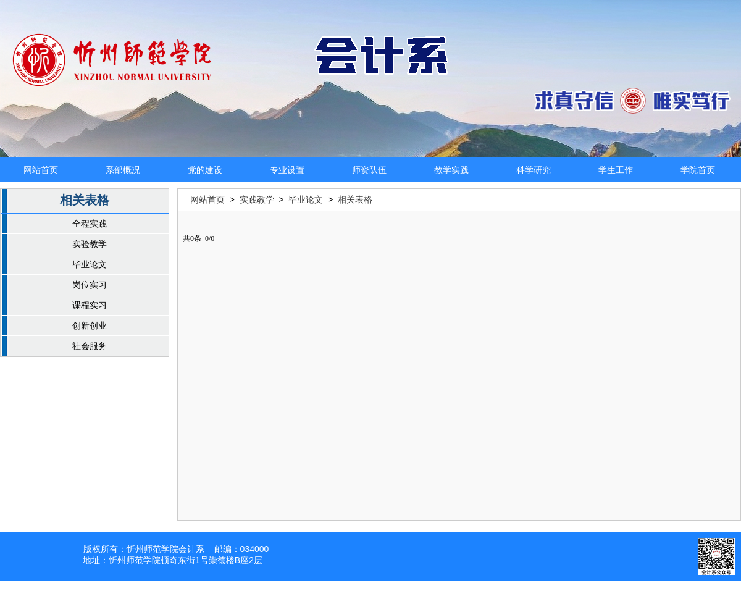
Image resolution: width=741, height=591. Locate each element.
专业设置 (287, 170)
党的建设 (205, 170)
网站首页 (40, 170)
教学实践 (451, 170)
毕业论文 (89, 264)
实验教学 (89, 244)
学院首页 (697, 170)
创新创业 (89, 325)
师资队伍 (369, 170)
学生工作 (615, 170)
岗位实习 (89, 285)
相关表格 (355, 199)
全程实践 (89, 223)
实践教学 (257, 199)
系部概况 (123, 170)
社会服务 (89, 346)
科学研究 (533, 170)
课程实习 (89, 305)
